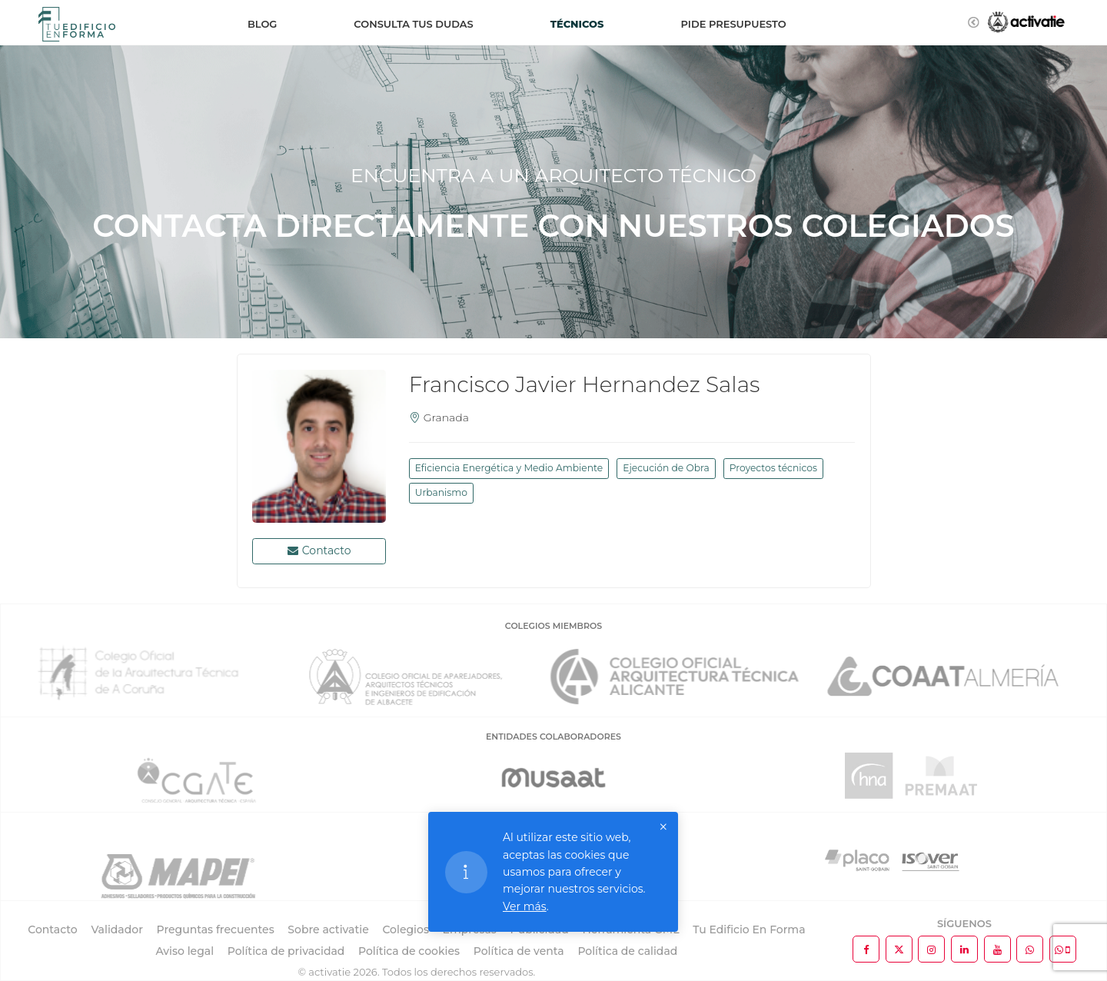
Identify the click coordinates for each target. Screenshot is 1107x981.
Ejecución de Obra (666, 468)
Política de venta (519, 951)
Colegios (405, 929)
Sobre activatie (328, 929)
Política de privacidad (286, 951)
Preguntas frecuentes (215, 929)
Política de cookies (409, 951)
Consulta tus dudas (413, 24)
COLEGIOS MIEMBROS (553, 625)
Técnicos (577, 24)
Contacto (319, 550)
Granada (446, 417)
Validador (116, 929)
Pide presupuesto (733, 24)
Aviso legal (184, 951)
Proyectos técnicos (773, 468)
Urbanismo (441, 492)
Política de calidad (627, 951)
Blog (262, 24)
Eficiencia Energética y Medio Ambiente (509, 468)
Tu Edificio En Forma (749, 929)
